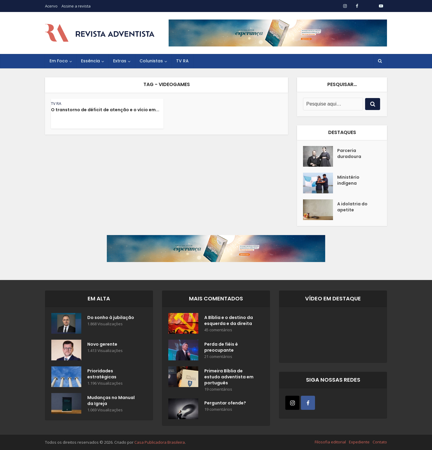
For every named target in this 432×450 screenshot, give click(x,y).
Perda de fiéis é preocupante (221, 347)
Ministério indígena (348, 180)
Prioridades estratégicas (101, 374)
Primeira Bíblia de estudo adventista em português (229, 377)
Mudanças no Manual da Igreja (111, 401)
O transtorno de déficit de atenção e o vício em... (105, 110)
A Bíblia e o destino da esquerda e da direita (228, 320)
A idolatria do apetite (352, 207)
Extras (119, 61)
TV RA (182, 61)
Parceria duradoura (349, 153)
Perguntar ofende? (225, 403)
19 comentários (218, 389)
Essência (90, 61)
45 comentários (218, 329)
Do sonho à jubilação (110, 317)
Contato (380, 442)
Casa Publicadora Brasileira (159, 442)
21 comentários (218, 356)
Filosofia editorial (330, 442)
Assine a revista (76, 6)
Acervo (51, 6)
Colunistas (151, 61)
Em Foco (59, 61)
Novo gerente (102, 344)
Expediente (359, 442)
